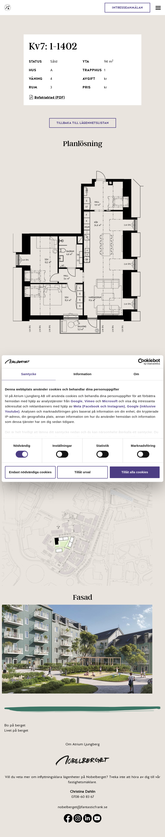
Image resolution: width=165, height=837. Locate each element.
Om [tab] (136, 374)
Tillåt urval (83, 472)
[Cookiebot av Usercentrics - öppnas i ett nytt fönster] (141, 361)
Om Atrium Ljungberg (83, 744)
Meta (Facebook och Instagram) (99, 406)
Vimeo (89, 401)
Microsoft (110, 401)
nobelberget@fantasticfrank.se (82, 807)
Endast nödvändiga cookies (30, 472)
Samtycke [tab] (28, 374)
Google (76, 401)
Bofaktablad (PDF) (47, 97)
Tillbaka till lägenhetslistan (83, 123)
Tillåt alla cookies (134, 472)
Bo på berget (14, 725)
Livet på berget (16, 730)
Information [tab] (82, 374)
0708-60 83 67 (82, 796)
